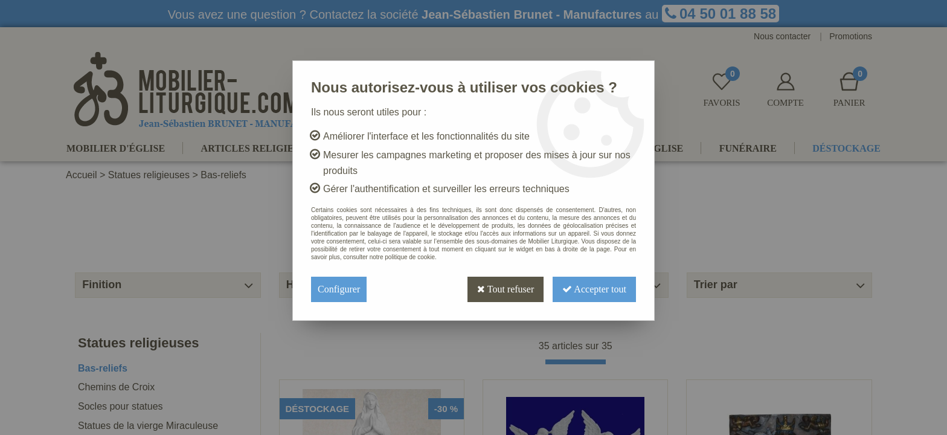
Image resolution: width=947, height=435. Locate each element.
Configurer (339, 289)
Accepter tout (594, 289)
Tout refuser (505, 289)
